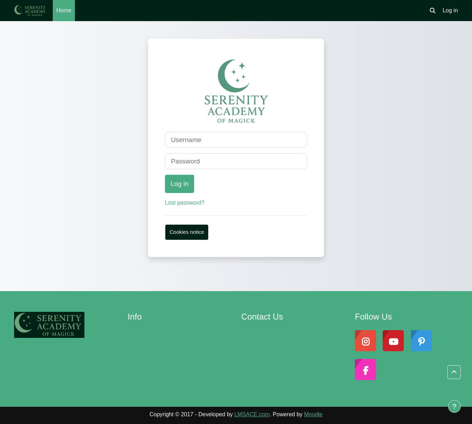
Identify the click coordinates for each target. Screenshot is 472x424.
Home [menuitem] (63, 10)
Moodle (313, 414)
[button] (432, 10)
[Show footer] (454, 406)
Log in (450, 10)
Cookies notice (187, 232)
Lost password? (184, 203)
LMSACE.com (251, 414)
